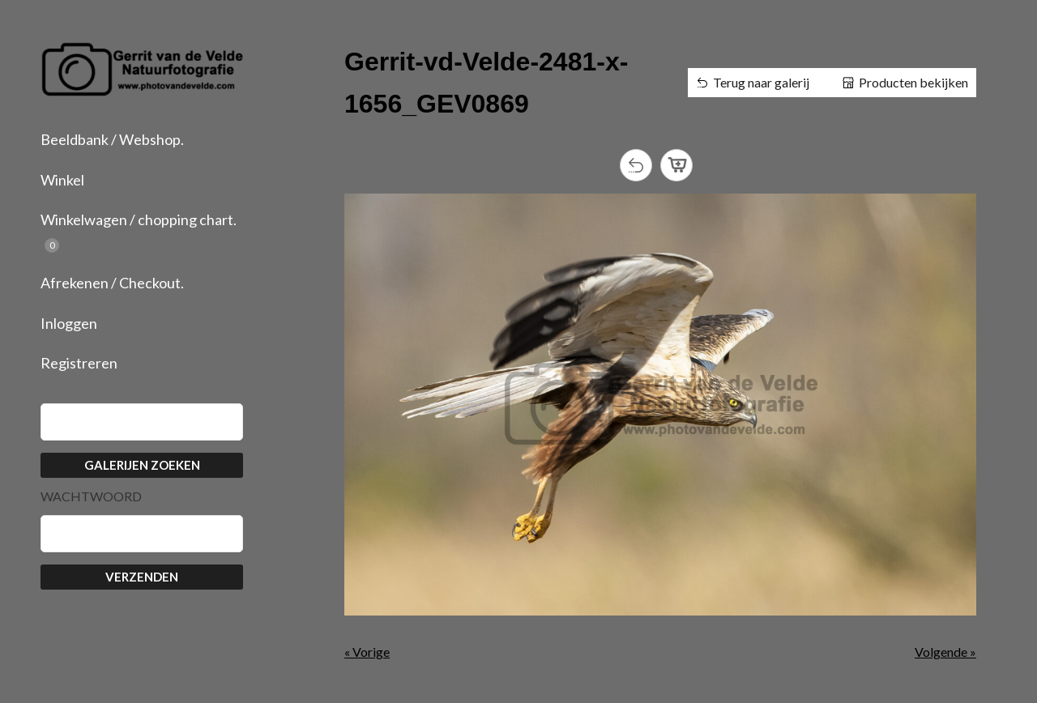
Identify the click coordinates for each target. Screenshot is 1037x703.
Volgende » (945, 651)
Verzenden (141, 576)
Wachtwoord (91, 496)
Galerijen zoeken (142, 465)
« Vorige (367, 651)
